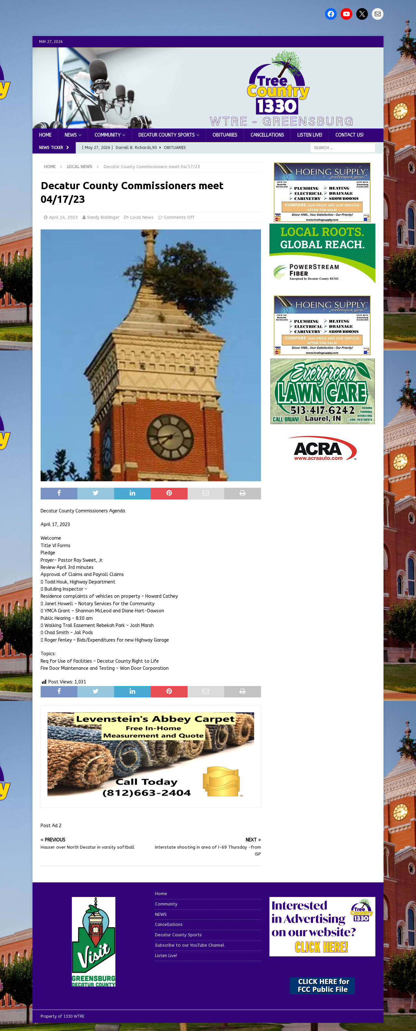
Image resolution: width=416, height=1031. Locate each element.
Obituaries (225, 135)
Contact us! (349, 135)
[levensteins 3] (150, 797)
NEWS (71, 135)
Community (108, 135)
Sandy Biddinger (103, 217)
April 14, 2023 (63, 217)
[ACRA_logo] (322, 457)
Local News (142, 217)
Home (45, 135)
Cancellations (267, 135)
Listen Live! (309, 135)
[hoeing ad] (322, 219)
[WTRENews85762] (322, 352)
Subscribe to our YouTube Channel (189, 945)
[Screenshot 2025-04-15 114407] (322, 421)
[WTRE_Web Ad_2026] (322, 280)
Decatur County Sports (166, 135)
